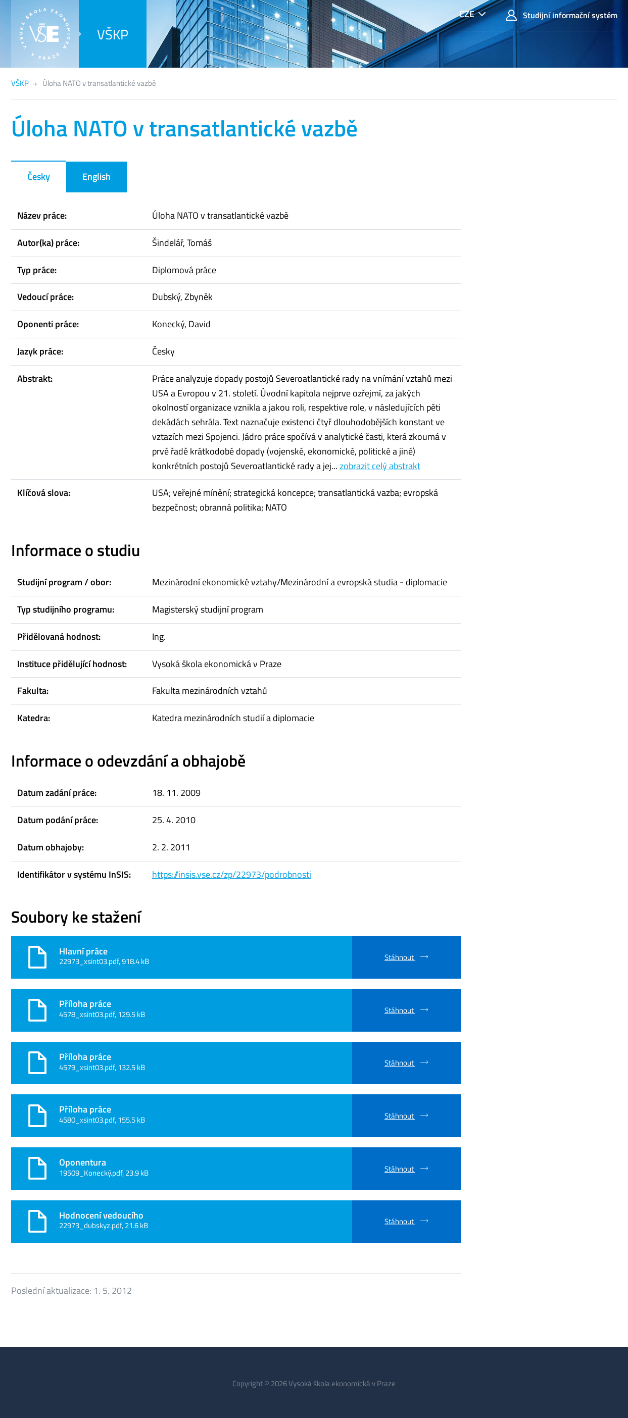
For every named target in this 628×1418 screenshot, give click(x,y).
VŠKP (112, 34)
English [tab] (96, 176)
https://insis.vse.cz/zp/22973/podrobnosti (231, 874)
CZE (466, 14)
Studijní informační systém (561, 15)
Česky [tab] (38, 176)
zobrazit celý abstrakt (380, 466)
